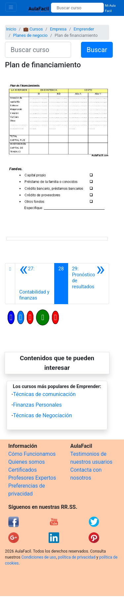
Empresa (58, 29)
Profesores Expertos (32, 478)
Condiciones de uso (38, 557)
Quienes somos (26, 462)
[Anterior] (34, 283)
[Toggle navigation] (11, 7)
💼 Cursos (33, 29)
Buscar (97, 50)
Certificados (22, 470)
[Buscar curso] (77, 8)
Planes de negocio (30, 35)
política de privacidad (76, 557)
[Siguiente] (88, 283)
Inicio (11, 29)
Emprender (83, 29)
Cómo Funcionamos (32, 454)
